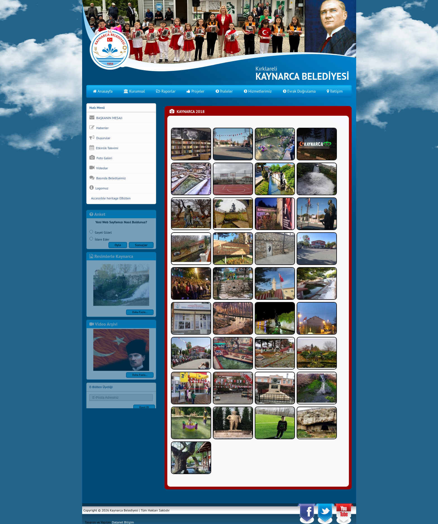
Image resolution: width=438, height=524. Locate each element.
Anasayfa (103, 91)
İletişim (335, 91)
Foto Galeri (100, 157)
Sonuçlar (141, 247)
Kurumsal (134, 91)
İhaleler (224, 91)
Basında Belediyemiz (107, 177)
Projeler (195, 91)
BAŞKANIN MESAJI (105, 117)
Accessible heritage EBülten (110, 198)
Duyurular (99, 137)
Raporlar (166, 91)
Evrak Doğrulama (299, 91)
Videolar (98, 167)
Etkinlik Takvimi (103, 147)
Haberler (99, 127)
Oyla (118, 247)
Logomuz (98, 187)
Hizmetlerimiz (258, 91)
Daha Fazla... (139, 314)
